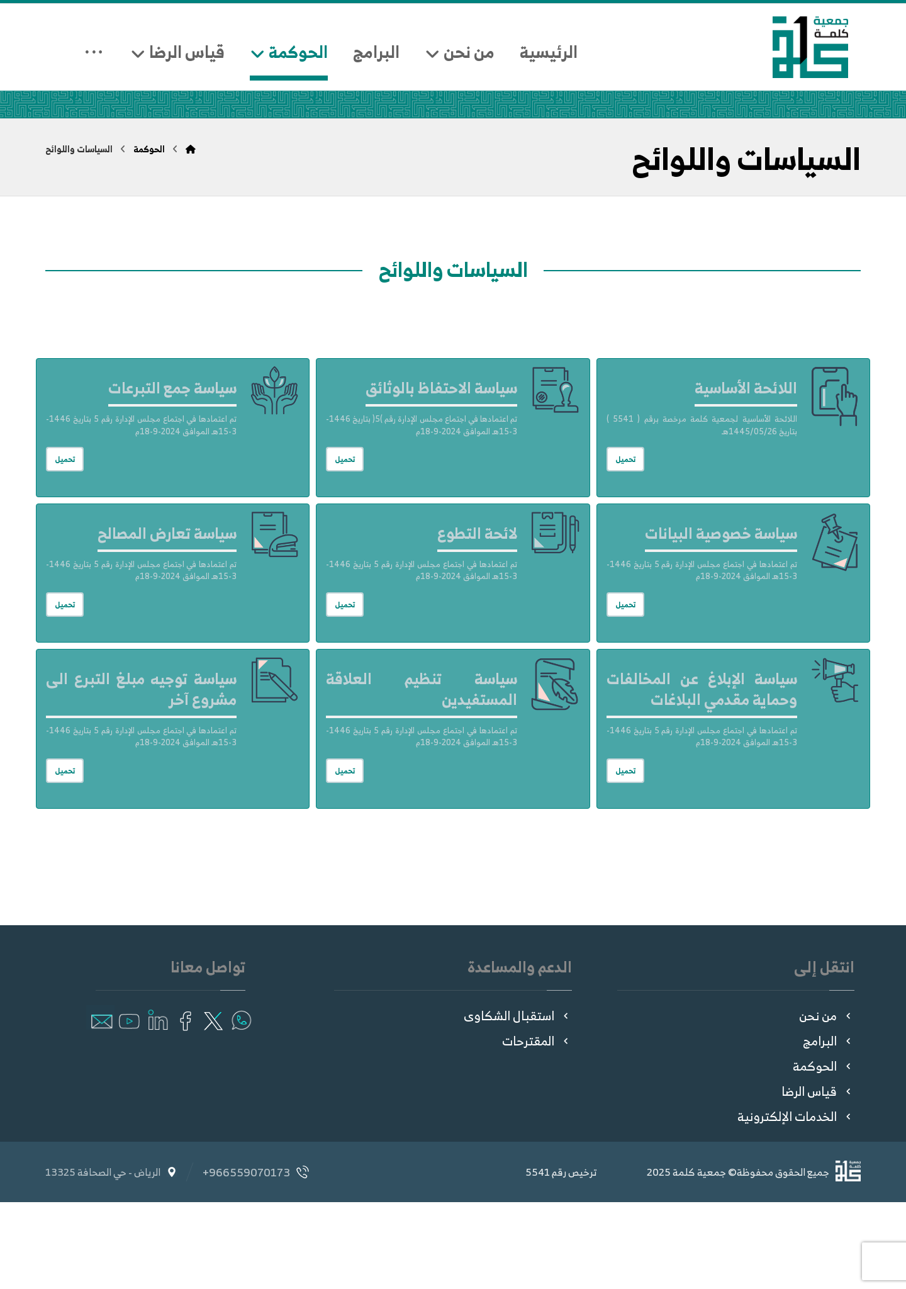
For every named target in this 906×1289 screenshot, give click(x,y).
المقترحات (537, 1128)
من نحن (826, 1102)
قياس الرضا (817, 1178)
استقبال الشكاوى (518, 1102)
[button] (240, 1104)
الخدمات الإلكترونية (795, 1203)
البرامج (828, 1128)
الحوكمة (823, 1153)
